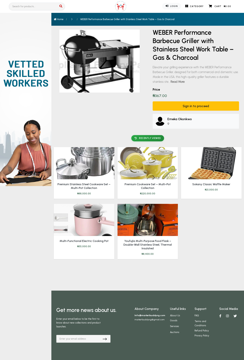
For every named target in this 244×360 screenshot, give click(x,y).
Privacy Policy (202, 335)
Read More (178, 82)
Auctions (174, 332)
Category (194, 6)
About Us (175, 315)
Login (172, 6)
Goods (173, 320)
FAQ (197, 315)
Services (174, 326)
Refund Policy (202, 330)
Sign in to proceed (196, 106)
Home (58, 19)
